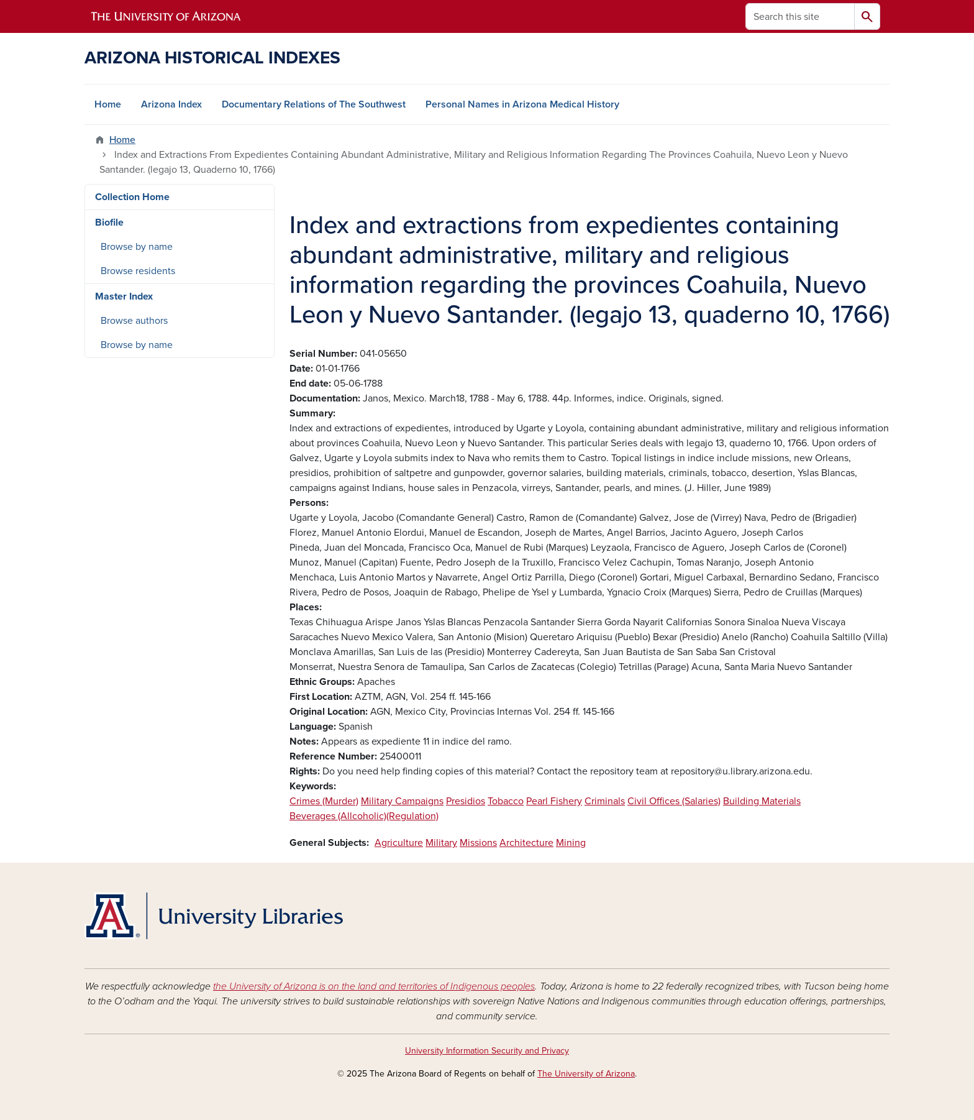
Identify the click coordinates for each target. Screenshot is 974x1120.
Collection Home (132, 197)
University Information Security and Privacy (487, 1050)
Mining (571, 843)
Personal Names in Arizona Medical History (522, 104)
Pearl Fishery (554, 801)
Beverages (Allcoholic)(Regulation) (364, 816)
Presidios (465, 801)
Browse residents (138, 271)
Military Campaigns (402, 801)
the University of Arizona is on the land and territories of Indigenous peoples (374, 986)
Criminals (605, 801)
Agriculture (399, 843)
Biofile (109, 222)
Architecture (526, 843)
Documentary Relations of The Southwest (314, 104)
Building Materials (762, 801)
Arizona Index (171, 104)
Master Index (124, 296)
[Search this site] (800, 16)
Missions (478, 843)
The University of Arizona (586, 1073)
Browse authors (134, 320)
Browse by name (137, 247)
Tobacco (506, 801)
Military (441, 843)
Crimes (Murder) (323, 801)
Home (107, 104)
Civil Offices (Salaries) (674, 801)
